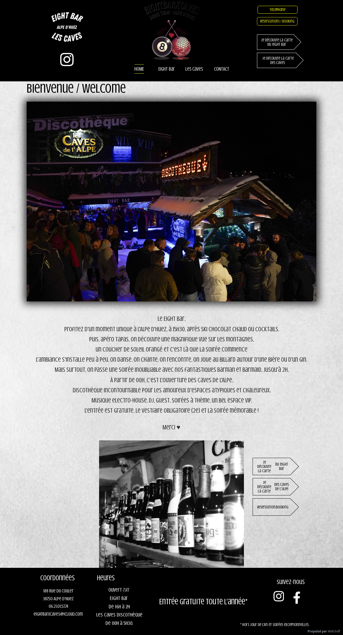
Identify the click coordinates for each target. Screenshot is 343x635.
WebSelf (334, 631)
